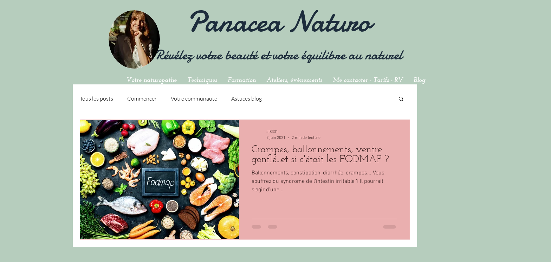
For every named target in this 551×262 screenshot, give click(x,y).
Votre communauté (194, 98)
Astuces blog (246, 98)
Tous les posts (96, 98)
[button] (401, 99)
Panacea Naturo (279, 21)
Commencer (142, 98)
